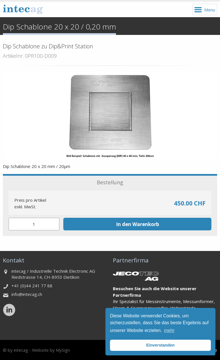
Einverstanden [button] (160, 345)
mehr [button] (169, 330)
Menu (209, 10)
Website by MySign (51, 350)
